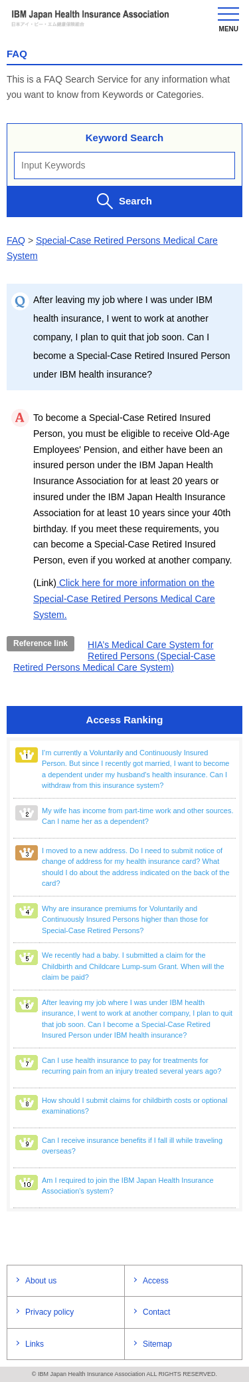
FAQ (16, 240)
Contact (156, 1312)
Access (156, 1280)
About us (40, 1280)
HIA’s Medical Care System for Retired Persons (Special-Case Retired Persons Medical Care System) (114, 656)
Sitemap (157, 1344)
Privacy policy (49, 1312)
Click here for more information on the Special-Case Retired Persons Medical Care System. (124, 598)
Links (34, 1344)
